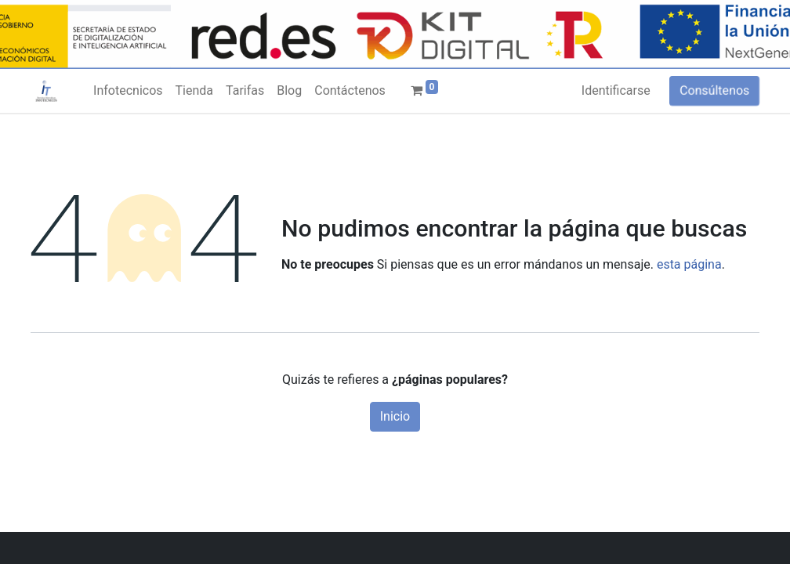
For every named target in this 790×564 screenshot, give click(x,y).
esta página (689, 264)
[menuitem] (128, 91)
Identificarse (616, 90)
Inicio (395, 416)
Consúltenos (714, 90)
